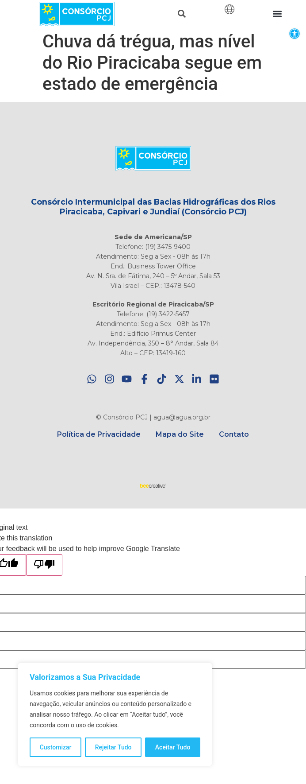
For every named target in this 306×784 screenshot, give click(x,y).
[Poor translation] (44, 565)
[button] (294, 33)
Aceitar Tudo (173, 747)
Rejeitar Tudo (113, 747)
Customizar (56, 747)
